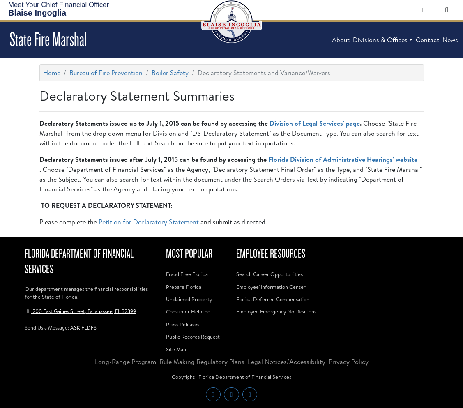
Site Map (176, 349)
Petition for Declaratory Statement (149, 221)
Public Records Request (193, 336)
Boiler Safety (170, 72)
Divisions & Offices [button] (380, 39)
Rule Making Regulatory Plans (201, 361)
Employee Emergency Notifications (276, 311)
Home (51, 72)
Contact (427, 39)
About (341, 39)
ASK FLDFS (83, 327)
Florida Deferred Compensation (272, 299)
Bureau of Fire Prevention (106, 72)
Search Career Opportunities (269, 274)
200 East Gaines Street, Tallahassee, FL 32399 (80, 311)
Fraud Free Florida (187, 274)
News (450, 39)
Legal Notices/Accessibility (286, 361)
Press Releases (182, 324)
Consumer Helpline (188, 311)
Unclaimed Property (189, 299)
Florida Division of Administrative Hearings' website (342, 159)
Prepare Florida (183, 286)
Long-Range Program (125, 361)
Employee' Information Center (271, 286)
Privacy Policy (349, 361)
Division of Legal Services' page (315, 123)
